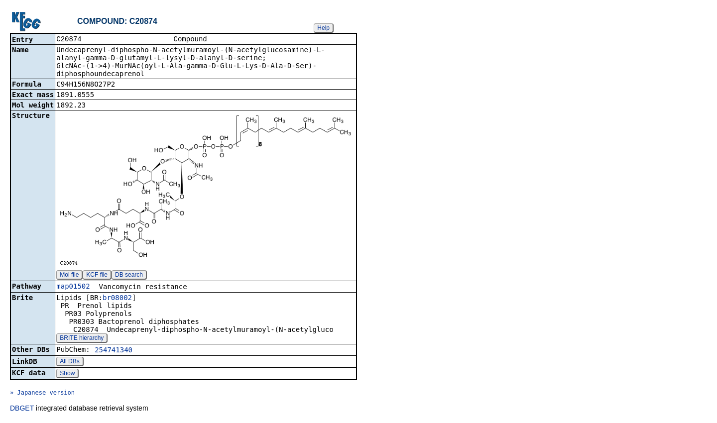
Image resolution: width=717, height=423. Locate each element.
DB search (129, 275)
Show (67, 374)
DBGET (22, 409)
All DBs (69, 362)
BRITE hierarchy (82, 338)
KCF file (97, 275)
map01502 (73, 287)
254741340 (113, 351)
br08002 (117, 299)
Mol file (69, 275)
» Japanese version (42, 393)
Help (323, 27)
